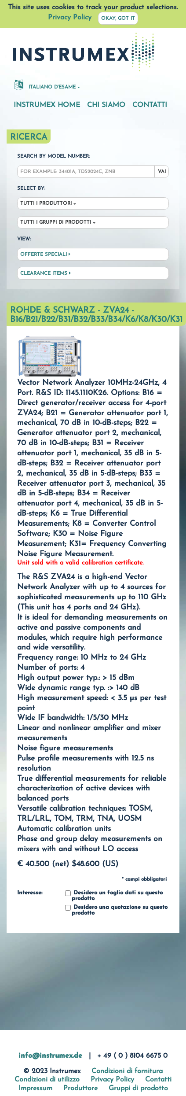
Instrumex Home (47, 105)
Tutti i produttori (46, 203)
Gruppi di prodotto (138, 1088)
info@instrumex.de (50, 1055)
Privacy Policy (69, 17)
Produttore (80, 1088)
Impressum (35, 1088)
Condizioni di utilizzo (47, 1079)
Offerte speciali (45, 254)
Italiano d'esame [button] (45, 84)
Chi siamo (106, 105)
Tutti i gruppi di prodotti (55, 222)
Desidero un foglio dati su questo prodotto (114, 895)
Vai (162, 172)
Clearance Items (45, 273)
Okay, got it (118, 18)
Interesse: (29, 893)
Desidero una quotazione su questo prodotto (116, 910)
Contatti (149, 105)
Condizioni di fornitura (127, 1071)
